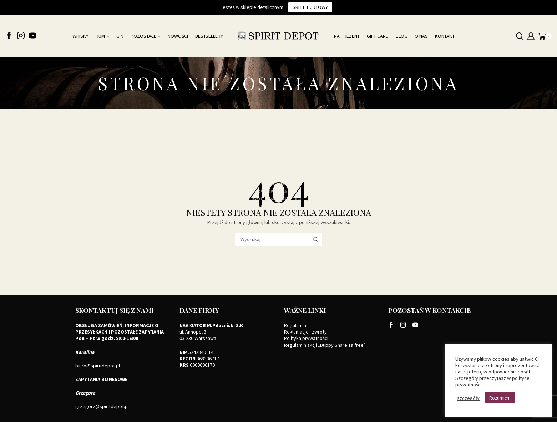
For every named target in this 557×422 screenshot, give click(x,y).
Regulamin (295, 325)
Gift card (378, 36)
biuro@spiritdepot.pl (97, 365)
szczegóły (468, 398)
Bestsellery (209, 36)
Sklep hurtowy (310, 7)
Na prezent (347, 36)
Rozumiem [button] (500, 398)
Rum (102, 36)
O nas (421, 36)
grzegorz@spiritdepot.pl (102, 406)
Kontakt (445, 36)
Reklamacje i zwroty (305, 332)
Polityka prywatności (306, 338)
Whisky (80, 36)
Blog (401, 36)
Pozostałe (146, 36)
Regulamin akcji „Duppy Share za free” (325, 345)
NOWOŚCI (178, 36)
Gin (119, 36)
